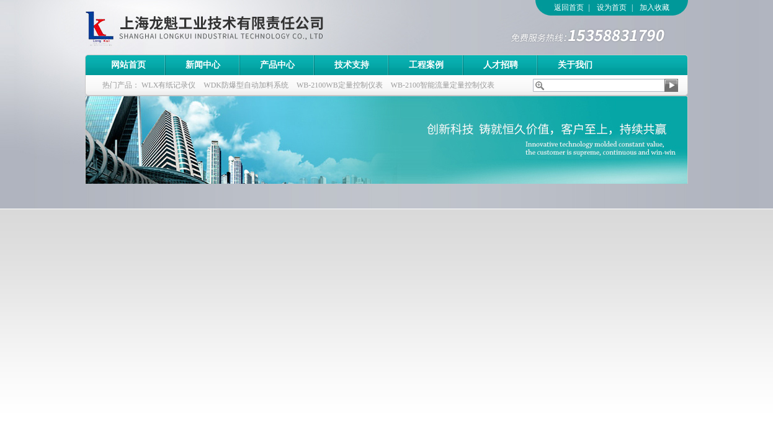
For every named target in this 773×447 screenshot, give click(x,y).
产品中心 (277, 65)
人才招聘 (500, 65)
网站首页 (128, 65)
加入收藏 (654, 7)
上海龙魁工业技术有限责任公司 (255, 27)
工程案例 (426, 65)
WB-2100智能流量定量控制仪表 (442, 85)
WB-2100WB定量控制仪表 (340, 85)
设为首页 (612, 7)
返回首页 (569, 7)
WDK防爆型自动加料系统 (245, 85)
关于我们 (575, 65)
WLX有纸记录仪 (168, 85)
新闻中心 (202, 65)
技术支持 (351, 65)
